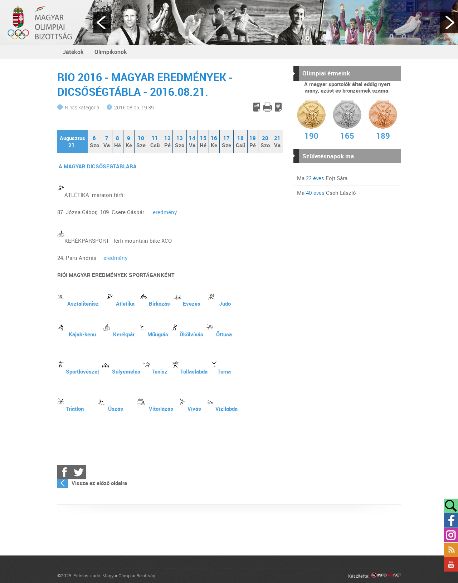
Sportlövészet (82, 371)
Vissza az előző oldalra (99, 482)
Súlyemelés (126, 371)
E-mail (278, 107)
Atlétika (125, 303)
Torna (224, 371)
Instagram (451, 535)
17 (226, 138)
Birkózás (159, 303)
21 (277, 138)
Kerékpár (124, 334)
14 (192, 138)
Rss (451, 550)
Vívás (194, 408)
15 (203, 138)
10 (141, 138)
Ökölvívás (191, 334)
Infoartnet (386, 576)
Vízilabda (226, 408)
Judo (225, 303)
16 (214, 138)
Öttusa (224, 334)
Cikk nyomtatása (267, 107)
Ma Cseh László (326, 192)
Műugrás (157, 334)
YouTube (451, 564)
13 (179, 138)
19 (252, 138)
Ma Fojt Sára (322, 178)
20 (265, 138)
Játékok (73, 52)
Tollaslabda (194, 371)
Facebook (64, 472)
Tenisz (159, 371)
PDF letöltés (256, 107)
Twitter (79, 472)
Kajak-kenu (82, 334)
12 (167, 138)
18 (240, 138)
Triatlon (75, 408)
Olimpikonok (110, 52)
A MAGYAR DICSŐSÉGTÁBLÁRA (98, 166)
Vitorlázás (161, 408)
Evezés (191, 303)
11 (155, 138)
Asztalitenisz (83, 303)
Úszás (115, 408)
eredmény (165, 212)
